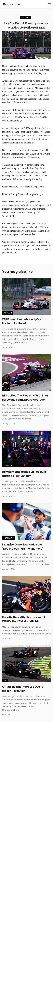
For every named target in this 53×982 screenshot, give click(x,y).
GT (5, 680)
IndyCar (25, 17)
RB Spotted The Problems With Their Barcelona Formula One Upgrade (25, 398)
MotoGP (8, 611)
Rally (6, 389)
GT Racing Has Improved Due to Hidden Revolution (22, 689)
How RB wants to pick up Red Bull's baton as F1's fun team (24, 474)
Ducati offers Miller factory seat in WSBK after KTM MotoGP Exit (24, 619)
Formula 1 (8, 465)
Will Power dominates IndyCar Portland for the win (21, 321)
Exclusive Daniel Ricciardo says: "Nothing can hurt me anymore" (22, 547)
